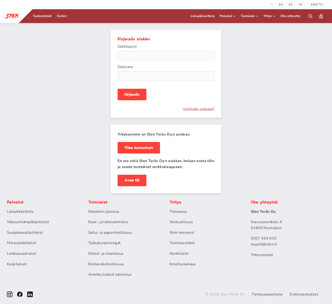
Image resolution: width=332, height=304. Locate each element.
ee (291, 5)
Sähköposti (127, 46)
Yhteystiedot (262, 254)
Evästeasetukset (304, 294)
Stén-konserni (181, 232)
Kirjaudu (132, 94)
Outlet (62, 16)
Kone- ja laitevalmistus (108, 221)
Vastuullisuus (181, 221)
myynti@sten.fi (264, 244)
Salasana (125, 67)
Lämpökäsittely (203, 16)
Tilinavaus (178, 211)
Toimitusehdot (182, 242)
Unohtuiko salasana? (198, 109)
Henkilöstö (178, 253)
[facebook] (20, 294)
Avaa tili (132, 180)
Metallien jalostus (104, 211)
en (281, 5)
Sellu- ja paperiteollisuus (110, 232)
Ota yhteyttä (290, 16)
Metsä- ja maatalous (106, 253)
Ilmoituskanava (182, 264)
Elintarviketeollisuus (106, 264)
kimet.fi (317, 5)
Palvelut (228, 16)
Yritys (270, 16)
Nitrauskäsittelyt (21, 242)
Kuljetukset (17, 264)
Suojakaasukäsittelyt (25, 232)
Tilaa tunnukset (139, 148)
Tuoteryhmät (42, 16)
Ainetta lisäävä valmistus (110, 274)
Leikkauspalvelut (21, 253)
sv (301, 5)
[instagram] (9, 294)
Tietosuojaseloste (267, 294)
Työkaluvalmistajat (104, 242)
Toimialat (250, 16)
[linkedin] (30, 294)
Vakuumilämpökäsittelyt (28, 221)
